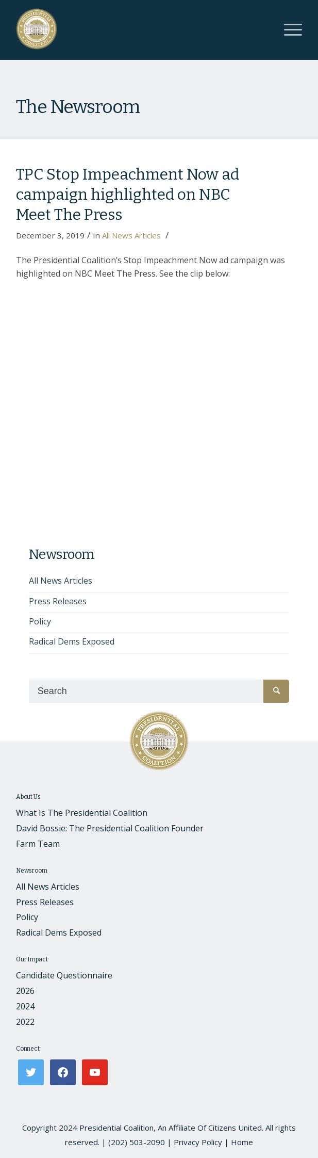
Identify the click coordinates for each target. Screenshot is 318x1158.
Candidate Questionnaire (64, 975)
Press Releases (58, 601)
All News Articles (131, 235)
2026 (25, 990)
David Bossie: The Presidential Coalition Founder (110, 828)
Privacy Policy (198, 1142)
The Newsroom (78, 106)
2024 (25, 1006)
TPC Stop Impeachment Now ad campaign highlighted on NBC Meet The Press (127, 194)
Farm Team (38, 843)
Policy (40, 621)
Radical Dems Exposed (71, 641)
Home (242, 1142)
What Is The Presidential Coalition (81, 812)
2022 (25, 1021)
